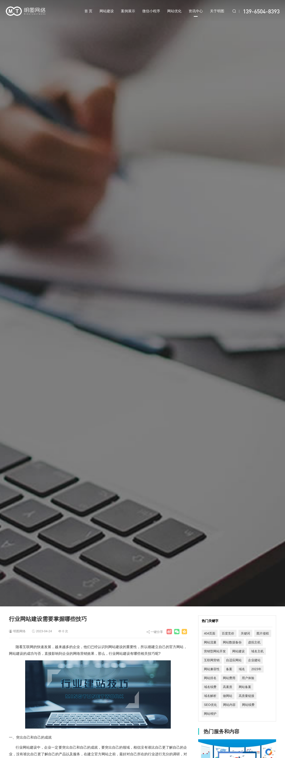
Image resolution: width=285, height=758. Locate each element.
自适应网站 (234, 660)
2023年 (256, 669)
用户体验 (248, 678)
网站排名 (210, 678)
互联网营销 (212, 660)
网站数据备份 (232, 642)
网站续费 (248, 705)
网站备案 (245, 687)
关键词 (245, 633)
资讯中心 (196, 13)
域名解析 (210, 696)
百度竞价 (228, 633)
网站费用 (229, 678)
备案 (229, 669)
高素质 (227, 687)
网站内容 (229, 705)
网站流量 (210, 642)
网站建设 (107, 11)
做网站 (227, 696)
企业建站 (254, 660)
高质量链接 (246, 696)
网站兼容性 (212, 669)
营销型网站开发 (215, 651)
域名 (242, 669)
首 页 (88, 11)
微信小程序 (151, 11)
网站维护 (210, 713)
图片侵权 (262, 633)
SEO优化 (210, 705)
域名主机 (257, 651)
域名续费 (210, 687)
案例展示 (128, 11)
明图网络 (19, 631)
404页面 (209, 633)
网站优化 (174, 11)
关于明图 (217, 11)
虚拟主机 (254, 642)
